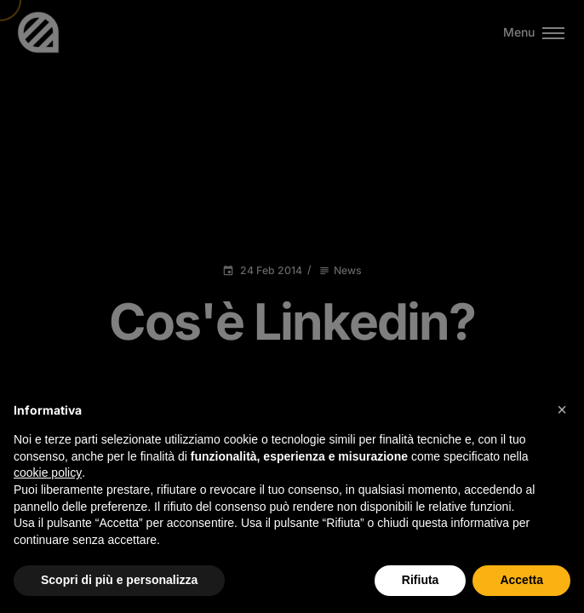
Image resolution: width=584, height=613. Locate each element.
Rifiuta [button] (420, 580)
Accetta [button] (521, 580)
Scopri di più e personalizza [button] (119, 580)
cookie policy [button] (48, 472)
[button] (561, 409)
